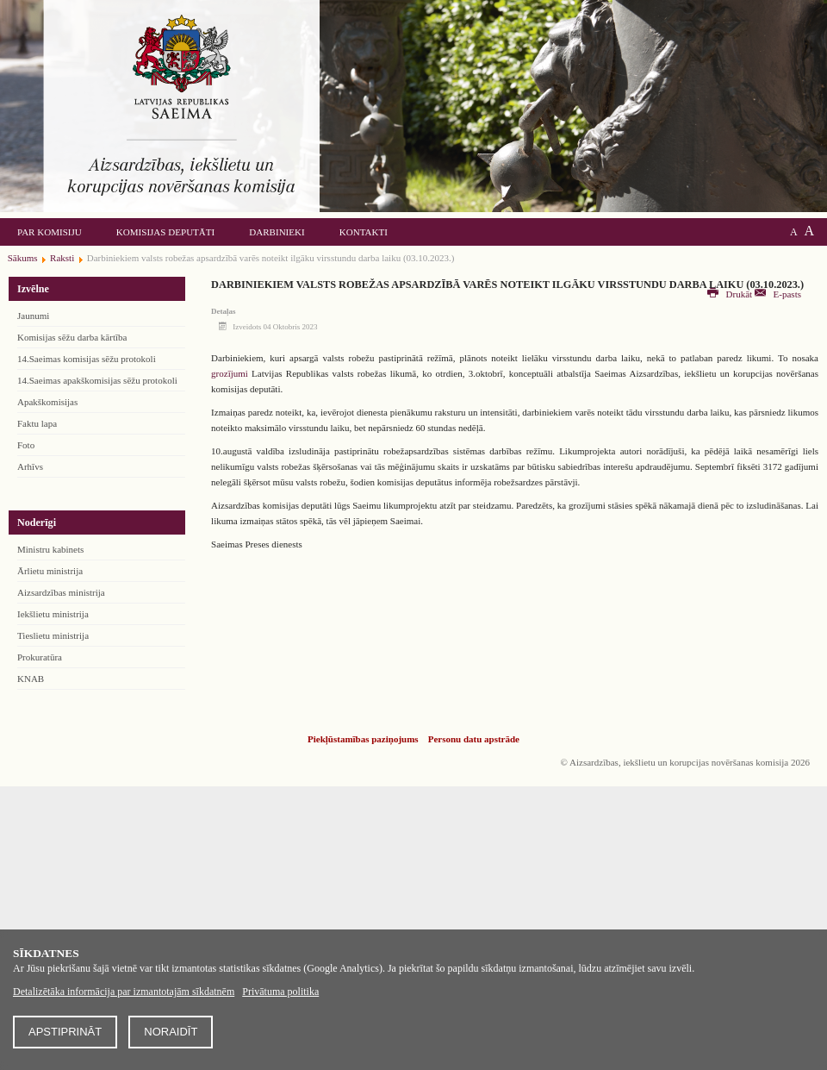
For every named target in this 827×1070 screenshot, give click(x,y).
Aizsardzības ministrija (61, 592)
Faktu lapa (37, 423)
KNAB (30, 678)
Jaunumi (33, 315)
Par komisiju (49, 232)
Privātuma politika (280, 992)
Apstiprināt (65, 1031)
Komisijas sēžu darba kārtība (72, 337)
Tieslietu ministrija (53, 635)
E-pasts (778, 294)
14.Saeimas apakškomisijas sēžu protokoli (97, 380)
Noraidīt (170, 1031)
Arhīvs (30, 466)
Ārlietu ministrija (50, 571)
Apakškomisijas (47, 402)
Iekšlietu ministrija (53, 614)
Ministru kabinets (50, 549)
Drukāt (731, 294)
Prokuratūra (39, 657)
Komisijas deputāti (165, 232)
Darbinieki (276, 232)
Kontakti (363, 232)
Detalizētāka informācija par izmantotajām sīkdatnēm (123, 992)
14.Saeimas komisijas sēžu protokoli (86, 359)
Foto (25, 445)
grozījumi (229, 373)
